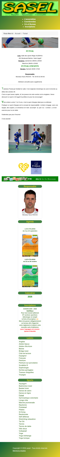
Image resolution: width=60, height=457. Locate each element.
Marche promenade (27, 402)
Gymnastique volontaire (28, 398)
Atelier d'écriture (25, 346)
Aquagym (23, 384)
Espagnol (22, 356)
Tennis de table (25, 426)
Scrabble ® (23, 365)
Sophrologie (24, 368)
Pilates (21, 410)
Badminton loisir (25, 386)
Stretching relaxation (27, 419)
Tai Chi (21, 421)
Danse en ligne (25, 393)
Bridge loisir (23, 351)
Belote (21, 349)
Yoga (21, 433)
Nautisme (23, 405)
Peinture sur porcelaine (28, 363)
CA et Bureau (30, 24)
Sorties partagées (26, 370)
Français (22, 358)
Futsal (21, 395)
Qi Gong (22, 412)
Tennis (21, 424)
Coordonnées (30, 21)
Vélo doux (23, 429)
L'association (30, 19)
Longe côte (23, 400)
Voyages (22, 375)
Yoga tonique (24, 438)
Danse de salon (25, 391)
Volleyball (23, 431)
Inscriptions (30, 27)
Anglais (22, 341)
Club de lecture (25, 353)
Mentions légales (19, 451)
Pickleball (23, 407)
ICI (37, 319)
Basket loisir (24, 388)
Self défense (24, 417)
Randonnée (23, 414)
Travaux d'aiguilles (26, 372)
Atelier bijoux (24, 344)
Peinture (22, 360)
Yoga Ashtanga (25, 436)
